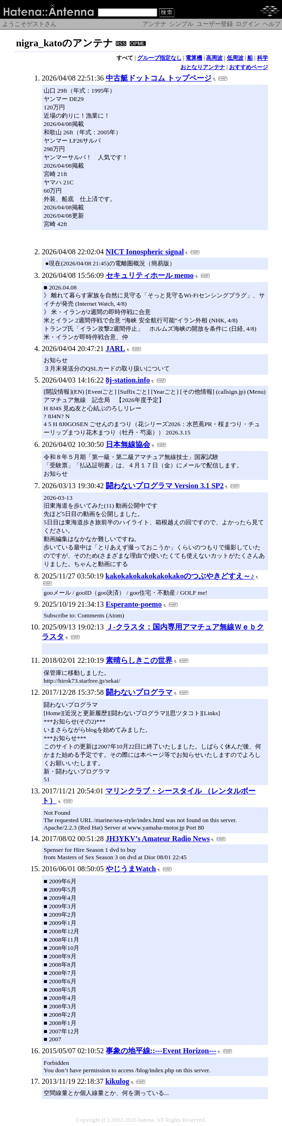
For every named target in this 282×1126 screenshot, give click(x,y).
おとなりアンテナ (202, 67)
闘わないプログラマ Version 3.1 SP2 (165, 486)
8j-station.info (128, 380)
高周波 (214, 58)
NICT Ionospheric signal (145, 252)
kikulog (117, 1081)
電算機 (194, 58)
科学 (262, 58)
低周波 (235, 58)
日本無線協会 (128, 444)
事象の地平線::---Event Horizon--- (161, 1051)
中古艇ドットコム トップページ (159, 78)
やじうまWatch (131, 869)
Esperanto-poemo (134, 604)
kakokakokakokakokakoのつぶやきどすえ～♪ (179, 576)
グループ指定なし (159, 58)
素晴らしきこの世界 (139, 660)
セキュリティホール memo (150, 275)
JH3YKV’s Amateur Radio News (158, 839)
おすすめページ (248, 67)
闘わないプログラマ (139, 692)
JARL (115, 348)
